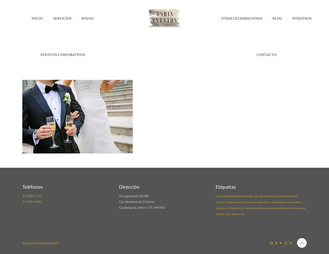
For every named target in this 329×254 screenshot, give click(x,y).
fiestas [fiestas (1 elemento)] (267, 202)
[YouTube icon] (281, 243)
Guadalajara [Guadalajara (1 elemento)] (279, 202)
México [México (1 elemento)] (298, 202)
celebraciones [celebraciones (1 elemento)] (271, 196)
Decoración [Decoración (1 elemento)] (247, 202)
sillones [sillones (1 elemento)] (236, 214)
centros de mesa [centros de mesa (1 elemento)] (288, 196)
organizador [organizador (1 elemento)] (251, 208)
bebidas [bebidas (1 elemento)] (227, 196)
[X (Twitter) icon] (290, 243)
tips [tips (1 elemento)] (243, 214)
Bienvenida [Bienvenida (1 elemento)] (239, 196)
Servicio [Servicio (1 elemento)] (220, 214)
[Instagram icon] (271, 243)
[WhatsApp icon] (286, 243)
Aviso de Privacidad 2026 (40, 243)
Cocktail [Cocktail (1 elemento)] (220, 202)
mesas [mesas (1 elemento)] (289, 202)
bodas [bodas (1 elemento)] (249, 196)
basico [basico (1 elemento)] (219, 196)
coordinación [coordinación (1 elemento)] (233, 202)
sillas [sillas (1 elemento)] (228, 214)
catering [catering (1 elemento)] (258, 196)
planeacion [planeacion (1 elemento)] (265, 208)
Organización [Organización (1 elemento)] (236, 208)
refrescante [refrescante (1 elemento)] (298, 208)
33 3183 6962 (32, 202)
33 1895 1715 (32, 196)
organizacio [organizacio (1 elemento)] (222, 208)
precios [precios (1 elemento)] (288, 208)
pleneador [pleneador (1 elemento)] (277, 208)
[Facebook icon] (276, 243)
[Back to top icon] (302, 243)
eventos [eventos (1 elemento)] (258, 202)
